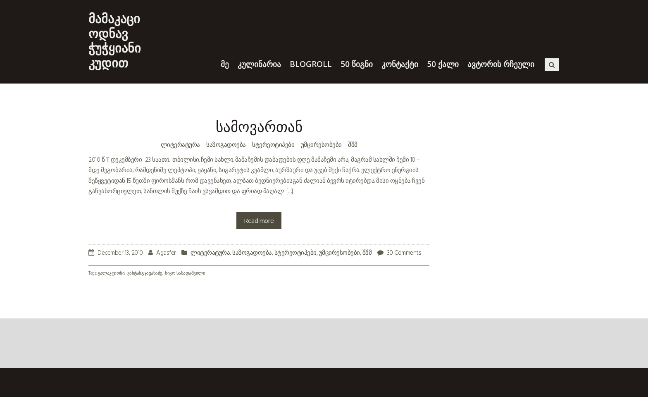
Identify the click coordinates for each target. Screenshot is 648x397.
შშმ (352, 144)
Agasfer (166, 253)
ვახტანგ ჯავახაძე (144, 273)
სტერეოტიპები (273, 144)
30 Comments (404, 253)
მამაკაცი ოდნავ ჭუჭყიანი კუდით (114, 40)
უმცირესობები (321, 144)
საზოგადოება (226, 144)
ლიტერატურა (180, 144)
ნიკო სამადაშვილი (185, 273)
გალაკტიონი (111, 273)
